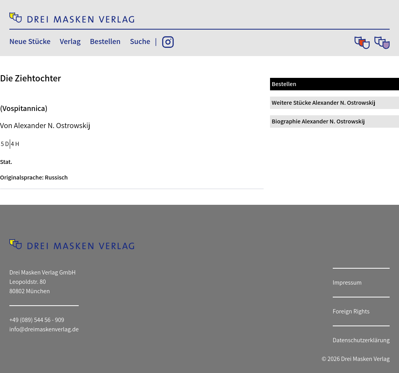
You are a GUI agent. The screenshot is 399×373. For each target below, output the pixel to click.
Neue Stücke (29, 41)
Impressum (347, 282)
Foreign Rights (351, 311)
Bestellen (105, 41)
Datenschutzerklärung (361, 340)
